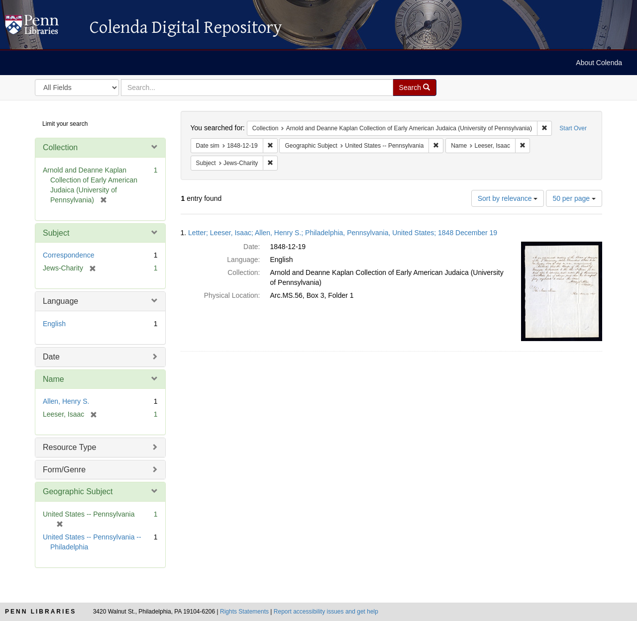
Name (53, 379)
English (54, 324)
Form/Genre (64, 469)
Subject (56, 233)
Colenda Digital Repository (42, 27)
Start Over (573, 128)
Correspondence (69, 255)
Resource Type (69, 447)
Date (51, 357)
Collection (60, 147)
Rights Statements (244, 611)
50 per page (574, 198)
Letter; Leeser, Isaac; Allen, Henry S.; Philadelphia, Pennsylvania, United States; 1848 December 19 (342, 233)
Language (60, 301)
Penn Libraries (40, 611)
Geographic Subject (78, 491)
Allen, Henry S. (66, 401)
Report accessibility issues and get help (326, 611)
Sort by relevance (508, 198)
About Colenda (599, 63)
